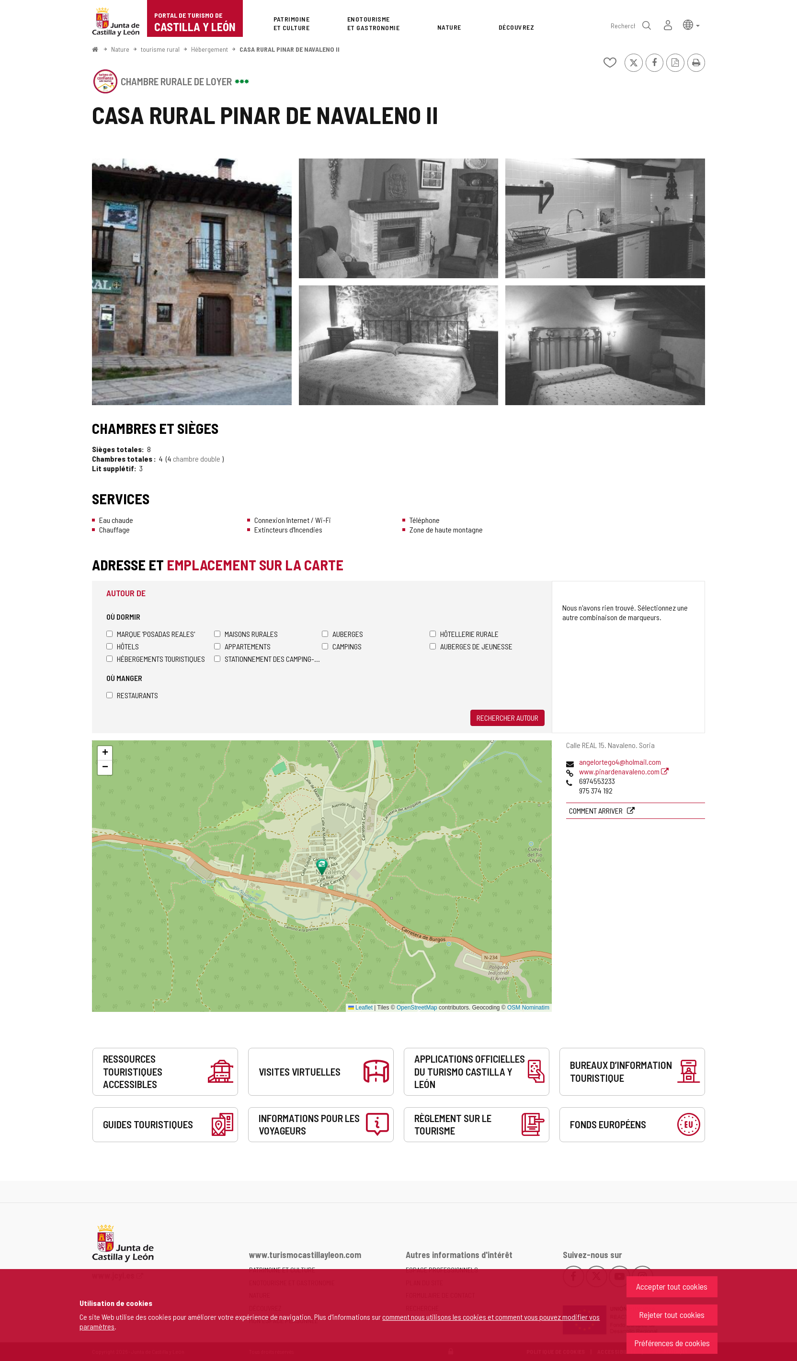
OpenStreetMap (417, 1007)
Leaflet (360, 1007)
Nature (120, 49)
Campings (342, 646)
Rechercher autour (507, 717)
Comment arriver (596, 810)
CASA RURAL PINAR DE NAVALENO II (289, 49)
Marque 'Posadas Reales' (150, 633)
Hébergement (209, 49)
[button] (691, 24)
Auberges (342, 633)
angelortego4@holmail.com (620, 761)
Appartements (242, 646)
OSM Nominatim (528, 1007)
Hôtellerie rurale (464, 633)
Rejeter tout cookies (672, 1314)
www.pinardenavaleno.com (624, 771)
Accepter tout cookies (671, 1286)
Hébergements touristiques (155, 658)
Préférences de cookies (672, 1343)
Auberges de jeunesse (471, 646)
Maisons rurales (246, 633)
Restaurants (132, 695)
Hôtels (122, 646)
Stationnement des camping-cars (268, 658)
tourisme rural (160, 49)
